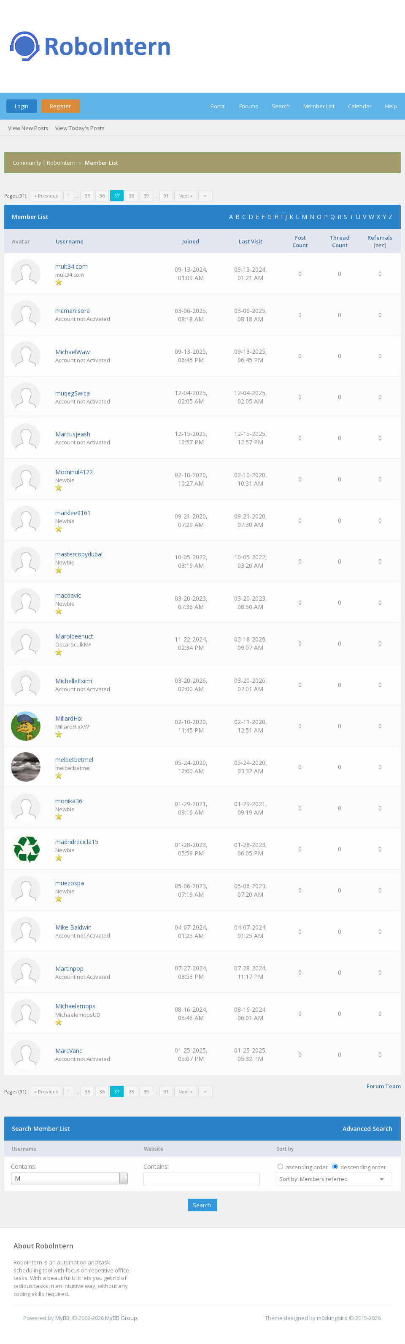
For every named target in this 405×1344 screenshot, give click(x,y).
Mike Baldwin (73, 927)
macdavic (68, 595)
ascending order (307, 1167)
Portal (218, 106)
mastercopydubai (79, 554)
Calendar (360, 106)
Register (60, 106)
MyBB (62, 1318)
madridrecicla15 (76, 842)
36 (102, 195)
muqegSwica (72, 393)
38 (131, 195)
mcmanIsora (72, 311)
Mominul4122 (74, 472)
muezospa (69, 883)
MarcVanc (68, 1051)
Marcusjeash (72, 434)
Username (24, 1148)
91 (166, 195)
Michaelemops (75, 1006)
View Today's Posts (80, 128)
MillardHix (68, 718)
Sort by (285, 1148)
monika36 (68, 801)
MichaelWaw (72, 352)
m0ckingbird (332, 1318)
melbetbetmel (74, 760)
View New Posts (28, 128)
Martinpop (69, 969)
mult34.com (71, 266)
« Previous (46, 195)
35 (87, 195)
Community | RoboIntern (44, 162)
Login (21, 106)
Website (153, 1148)
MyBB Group (121, 1318)
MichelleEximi (73, 681)
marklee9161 (73, 513)
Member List (319, 106)
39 (146, 195)
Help (391, 106)
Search (281, 106)
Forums (248, 106)
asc (379, 245)
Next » (185, 195)
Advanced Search (367, 1129)
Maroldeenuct (74, 636)
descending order (363, 1167)
